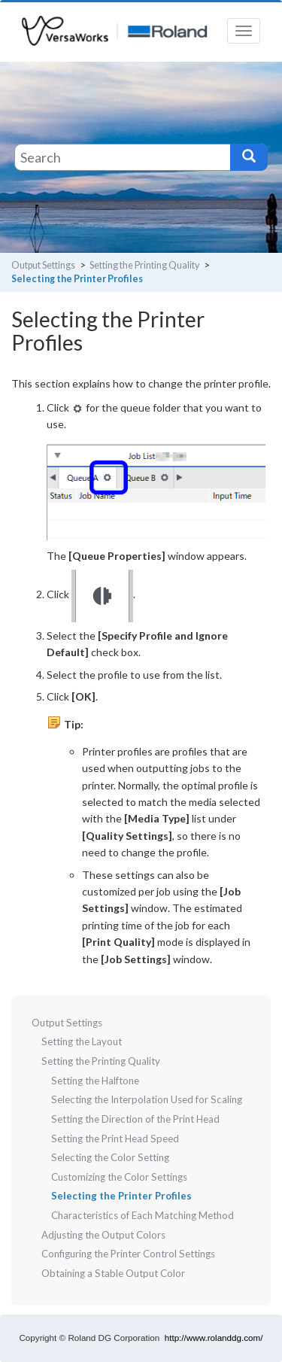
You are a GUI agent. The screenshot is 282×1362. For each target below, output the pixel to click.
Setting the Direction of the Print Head (135, 1119)
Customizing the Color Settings (119, 1177)
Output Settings (43, 265)
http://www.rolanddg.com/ (214, 1337)
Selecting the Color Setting (110, 1157)
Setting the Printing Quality (144, 265)
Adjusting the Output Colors (103, 1235)
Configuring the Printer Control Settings (128, 1254)
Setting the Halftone (95, 1081)
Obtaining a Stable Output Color (113, 1273)
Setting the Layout (81, 1041)
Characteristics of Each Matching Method (142, 1215)
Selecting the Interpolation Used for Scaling (146, 1099)
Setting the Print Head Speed (115, 1138)
